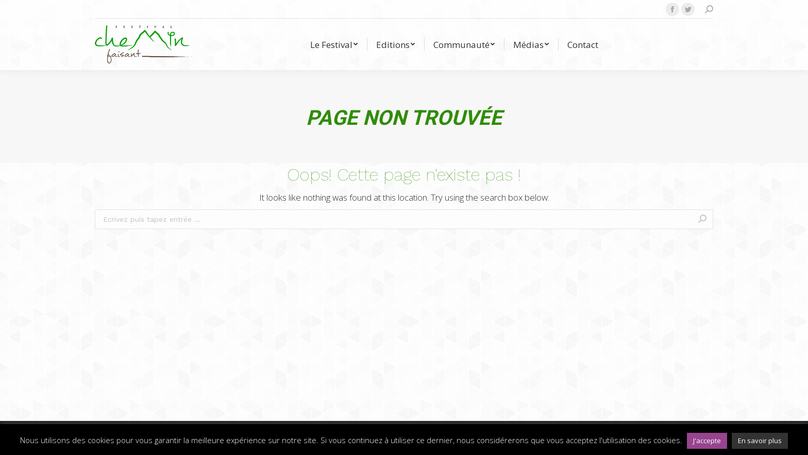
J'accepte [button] (707, 440)
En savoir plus (760, 440)
